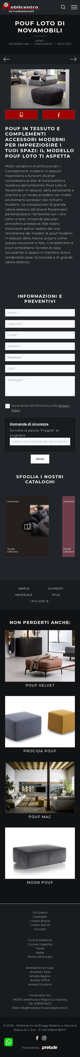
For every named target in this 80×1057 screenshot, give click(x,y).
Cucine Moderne (40, 940)
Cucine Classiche (40, 944)
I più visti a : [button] (40, 601)
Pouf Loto (64, 44)
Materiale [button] (24, 594)
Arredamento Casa (40, 967)
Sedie (40, 952)
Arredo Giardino (40, 984)
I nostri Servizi (40, 925)
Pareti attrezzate (40, 956)
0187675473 (42, 1003)
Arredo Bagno (40, 976)
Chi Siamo (40, 912)
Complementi (43, 44)
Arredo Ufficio (40, 980)
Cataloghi (40, 916)
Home (39, 40)
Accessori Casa (19, 44)
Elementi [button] (56, 588)
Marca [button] (24, 588)
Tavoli (40, 948)
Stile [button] (56, 594)
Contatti (40, 929)
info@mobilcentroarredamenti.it (44, 1007)
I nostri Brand (40, 921)
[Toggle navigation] (74, 7)
